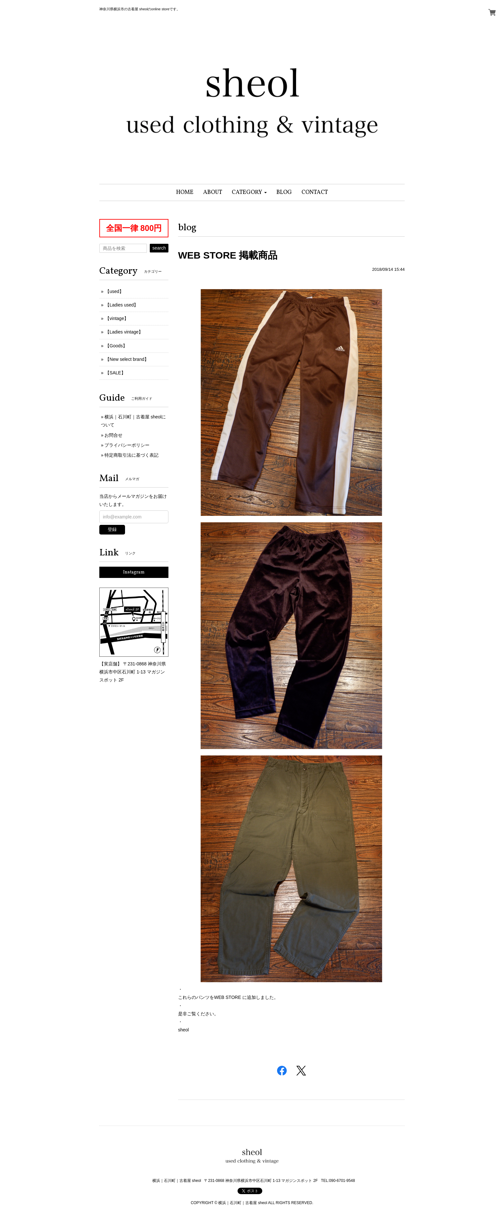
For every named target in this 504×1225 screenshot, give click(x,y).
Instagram (134, 572)
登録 (112, 529)
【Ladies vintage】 (124, 331)
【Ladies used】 (122, 304)
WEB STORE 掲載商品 (227, 255)
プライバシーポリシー (126, 445)
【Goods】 (116, 345)
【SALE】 (115, 372)
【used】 (114, 291)
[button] (249, 192)
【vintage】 (117, 318)
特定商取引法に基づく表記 (131, 455)
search (159, 248)
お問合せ (113, 435)
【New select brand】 (127, 359)
